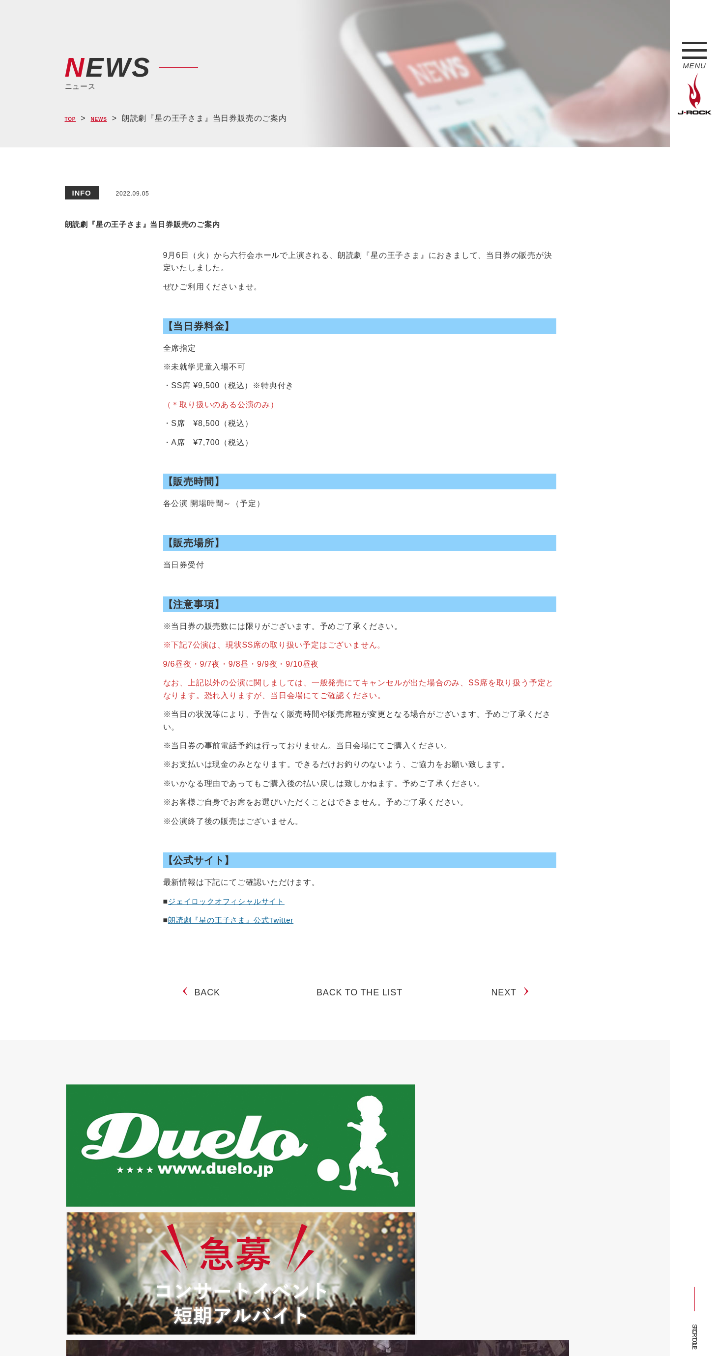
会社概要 (180, 1330)
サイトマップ (227, 1330)
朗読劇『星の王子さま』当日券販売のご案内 (227, 221)
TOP (73, 118)
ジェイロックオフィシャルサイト (230, 901)
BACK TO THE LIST (359, 1000)
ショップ (273, 1330)
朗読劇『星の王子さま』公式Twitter (234, 920)
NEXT (507, 1000)
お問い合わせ (319, 1330)
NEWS (109, 118)
